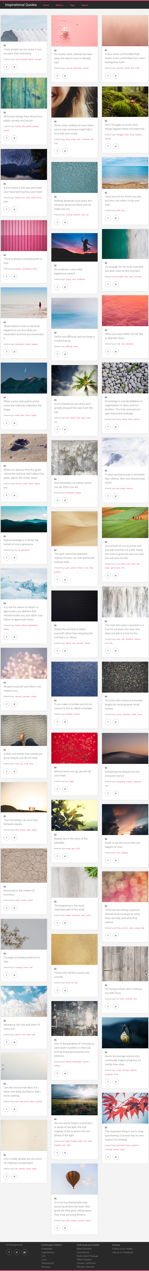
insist (28, 1169)
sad (78, 139)
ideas (124, 419)
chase (72, 418)
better (122, 488)
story (68, 983)
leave (35, 269)
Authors (60, 5)
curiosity (108, 1149)
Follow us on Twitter (122, 1248)
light (68, 1145)
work (88, 915)
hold (28, 198)
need (17, 900)
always (18, 269)
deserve (76, 215)
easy (68, 1141)
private (35, 126)
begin (68, 915)
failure (17, 625)
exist (131, 277)
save (118, 568)
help (142, 928)
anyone (133, 1070)
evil (73, 643)
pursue (81, 1220)
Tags (72, 5)
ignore (18, 1034)
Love (44, 1259)
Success (45, 1266)
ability (6, 629)
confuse (128, 999)
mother (23, 900)
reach (30, 483)
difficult (69, 346)
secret (6, 130)
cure (74, 279)
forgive (74, 1141)
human (18, 126)
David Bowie (83, 1252)
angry (137, 928)
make (34, 1169)
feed (133, 564)
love (56, 143)
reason (31, 59)
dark (90, 1141)
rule (76, 983)
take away (77, 68)
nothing (39, 1101)
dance (85, 68)
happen (138, 135)
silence (130, 488)
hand (33, 198)
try (117, 999)
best (126, 135)
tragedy (57, 1145)
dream (88, 1220)
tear (83, 215)
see (106, 786)
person (136, 419)
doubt (127, 68)
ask (122, 639)
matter (27, 344)
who (123, 210)
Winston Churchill (85, 1266)
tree (78, 418)
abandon (130, 344)
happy (68, 279)
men (118, 853)
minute (137, 639)
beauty (129, 782)
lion (67, 418)
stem (29, 1034)
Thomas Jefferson (86, 1263)
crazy (17, 59)
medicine (81, 279)
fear (123, 344)
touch (39, 198)
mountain (126, 714)
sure (126, 277)
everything (120, 782)
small (134, 714)
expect (108, 138)
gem (68, 568)
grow (113, 568)
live (21, 1101)
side (118, 210)
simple (22, 1169)
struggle (119, 135)
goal (25, 483)
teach (107, 568)
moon (27, 415)
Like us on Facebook (122, 1252)
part (83, 915)
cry (87, 215)
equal (34, 830)
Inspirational (47, 1252)
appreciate (32, 625)
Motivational (47, 1263)
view (88, 418)
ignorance (25, 550)
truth (137, 68)
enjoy (83, 418)
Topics (84, 5)
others (24, 625)
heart (6, 202)
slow (17, 764)
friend (17, 198)
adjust (37, 483)
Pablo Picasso (84, 1259)
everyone (137, 782)
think (122, 999)
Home (46, 5)
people (24, 59)
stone (139, 714)
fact (135, 999)
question (129, 639)
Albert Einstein (84, 1248)
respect (18, 696)
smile (73, 139)
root (23, 1034)
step (5, 488)
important (76, 915)
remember (19, 344)
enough (119, 277)
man (22, 415)
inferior (57, 1066)
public (28, 126)
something (26, 269)
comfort (119, 68)
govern (86, 1062)
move (118, 714)
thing (132, 135)
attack (68, 643)
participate (76, 1062)
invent (30, 900)
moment (137, 277)
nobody (69, 68)
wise (17, 415)
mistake (69, 714)
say (117, 488)
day (137, 564)
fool (106, 643)
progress (109, 1074)
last (132, 68)
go (21, 764)
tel (72, 983)
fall (92, 139)
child (80, 1141)
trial (91, 568)
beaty (68, 848)
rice (117, 564)
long (26, 764)
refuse (68, 1062)
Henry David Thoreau (87, 1256)
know (118, 419)
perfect (57, 572)
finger (34, 415)
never (131, 928)
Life (43, 1256)
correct (77, 714)
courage (18, 967)
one (23, 198)
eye (73, 848)
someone (85, 139)
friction (80, 568)
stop (68, 139)
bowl (123, 564)
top (55, 422)
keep (75, 346)
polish (73, 568)
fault (118, 344)
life (23, 126)
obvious (18, 483)
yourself (79, 643)
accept (38, 59)
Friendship (46, 1248)
